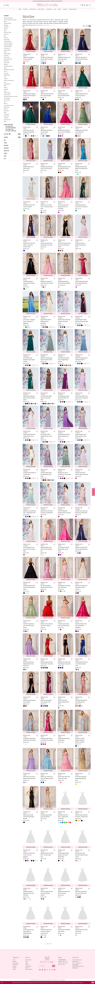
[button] (84, 5)
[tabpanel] (26, 136)
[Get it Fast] (9, 134)
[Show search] (80, 5)
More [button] (23, 26)
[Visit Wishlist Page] (82, 5)
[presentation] (19, 134)
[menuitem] (6, 5)
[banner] (47, 5)
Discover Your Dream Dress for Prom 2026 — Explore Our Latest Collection (47, 1)
